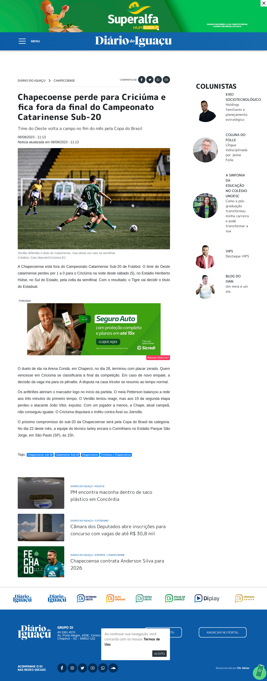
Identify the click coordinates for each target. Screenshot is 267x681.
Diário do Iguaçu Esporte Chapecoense (98, 554)
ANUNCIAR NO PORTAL (223, 632)
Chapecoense (64, 81)
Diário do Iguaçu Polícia (88, 486)
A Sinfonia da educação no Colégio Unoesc (236, 185)
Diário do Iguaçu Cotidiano (89, 520)
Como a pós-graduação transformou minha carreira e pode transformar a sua (237, 216)
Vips (229, 251)
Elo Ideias (243, 668)
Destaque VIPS (237, 256)
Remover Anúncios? (158, 357)
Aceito (159, 654)
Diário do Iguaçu (31, 81)
